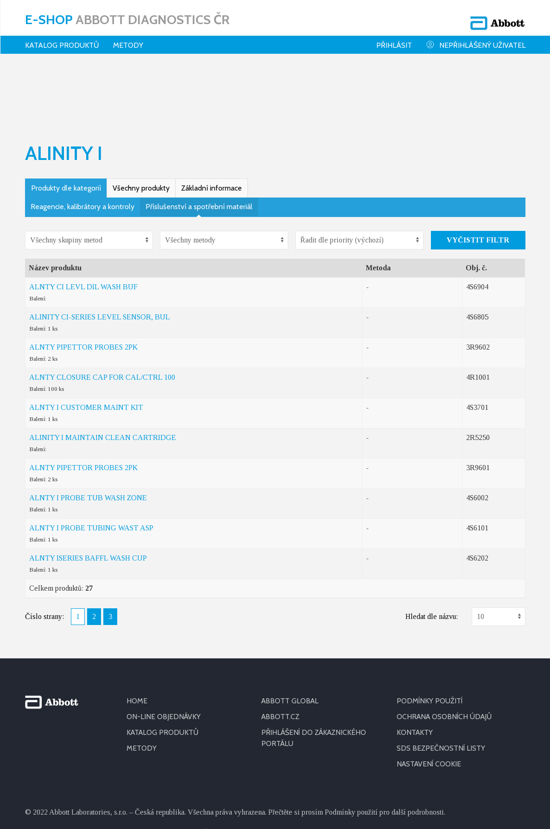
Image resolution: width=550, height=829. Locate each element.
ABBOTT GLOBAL (290, 639)
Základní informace (211, 126)
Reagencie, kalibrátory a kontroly (82, 145)
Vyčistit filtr (478, 179)
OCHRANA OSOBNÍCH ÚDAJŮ (446, 655)
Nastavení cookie (430, 702)
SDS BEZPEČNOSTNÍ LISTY (441, 686)
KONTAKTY (415, 671)
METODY (141, 686)
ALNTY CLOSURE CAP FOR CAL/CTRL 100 (102, 316)
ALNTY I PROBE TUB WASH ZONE (88, 436)
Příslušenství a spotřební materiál (199, 145)
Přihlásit (394, 39)
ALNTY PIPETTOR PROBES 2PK (83, 286)
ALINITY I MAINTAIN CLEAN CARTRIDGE (102, 376)
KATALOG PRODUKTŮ (163, 671)
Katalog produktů (62, 39)
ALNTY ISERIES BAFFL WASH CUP (88, 497)
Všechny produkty (141, 126)
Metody (128, 39)
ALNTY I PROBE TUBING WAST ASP (91, 467)
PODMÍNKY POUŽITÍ (430, 639)
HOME (136, 639)
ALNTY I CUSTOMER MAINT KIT (86, 346)
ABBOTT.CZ (280, 655)
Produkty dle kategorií (66, 126)
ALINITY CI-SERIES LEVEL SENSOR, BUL (99, 256)
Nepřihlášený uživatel (475, 39)
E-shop (127, 16)
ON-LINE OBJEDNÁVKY (164, 655)
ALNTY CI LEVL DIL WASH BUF (83, 226)
